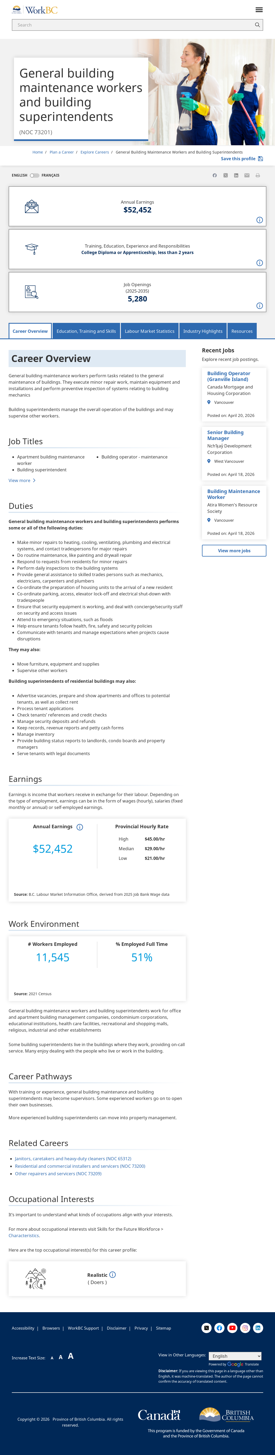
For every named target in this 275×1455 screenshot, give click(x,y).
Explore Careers (95, 152)
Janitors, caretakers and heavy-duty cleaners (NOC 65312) (73, 1159)
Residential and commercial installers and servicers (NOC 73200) (80, 1166)
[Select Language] (235, 1356)
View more (19, 480)
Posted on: (217, 415)
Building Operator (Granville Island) (228, 376)
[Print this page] (258, 175)
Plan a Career (62, 152)
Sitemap (163, 1328)
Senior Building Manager (225, 435)
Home (37, 152)
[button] (259, 220)
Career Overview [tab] (30, 331)
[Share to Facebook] (215, 175)
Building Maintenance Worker (233, 494)
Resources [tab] (242, 331)
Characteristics (24, 1235)
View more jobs (234, 551)
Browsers (51, 1328)
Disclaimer (116, 1328)
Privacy (141, 1328)
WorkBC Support (83, 1328)
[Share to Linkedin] (236, 175)
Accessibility (23, 1328)
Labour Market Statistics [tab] (150, 331)
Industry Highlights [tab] (203, 331)
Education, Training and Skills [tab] (86, 331)
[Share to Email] (247, 175)
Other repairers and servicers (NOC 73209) (58, 1174)
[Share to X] (225, 175)
